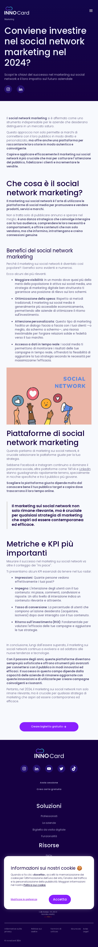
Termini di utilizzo (55, 930)
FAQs (49, 855)
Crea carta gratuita (49, 789)
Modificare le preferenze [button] (24, 899)
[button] (91, 10)
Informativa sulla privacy (13, 930)
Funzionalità (49, 836)
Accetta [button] (60, 899)
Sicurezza (76, 929)
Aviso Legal (86, 930)
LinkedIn (85, 469)
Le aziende (49, 823)
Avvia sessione (49, 782)
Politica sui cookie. (35, 885)
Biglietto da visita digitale (49, 829)
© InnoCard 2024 (12, 940)
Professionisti (49, 816)
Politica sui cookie (36, 930)
